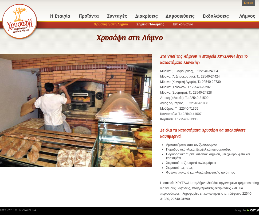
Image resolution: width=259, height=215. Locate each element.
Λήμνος (247, 16)
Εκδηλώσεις (216, 16)
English (248, 2)
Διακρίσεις (146, 16)
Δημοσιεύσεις (180, 16)
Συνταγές (117, 16)
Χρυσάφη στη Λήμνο (111, 24)
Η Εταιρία (60, 16)
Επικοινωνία (183, 24)
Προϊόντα (89, 16)
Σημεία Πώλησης (150, 24)
